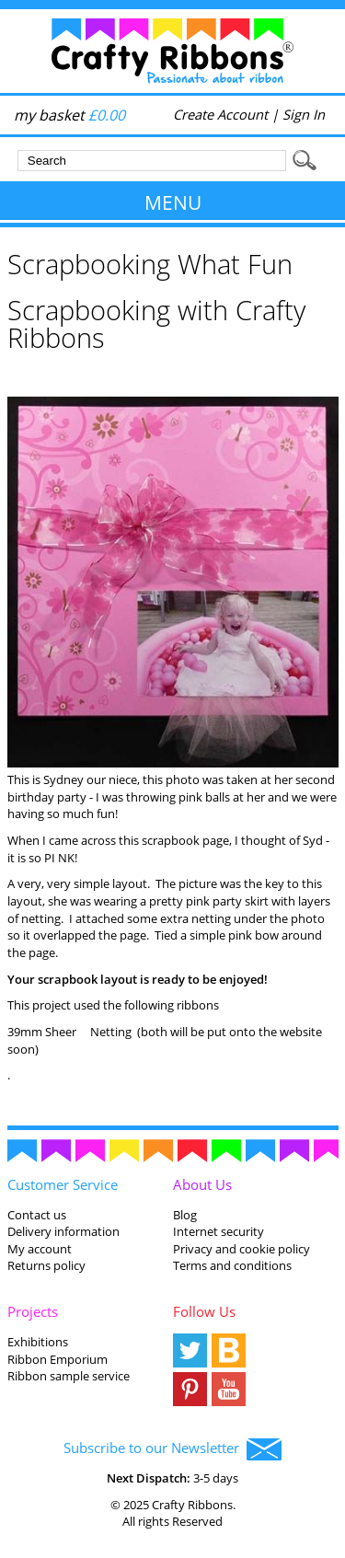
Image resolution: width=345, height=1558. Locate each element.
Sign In (303, 114)
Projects (32, 1311)
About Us (202, 1184)
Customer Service (62, 1184)
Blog (185, 1214)
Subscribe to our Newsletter (172, 1449)
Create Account (220, 114)
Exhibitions (37, 1341)
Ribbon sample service (68, 1376)
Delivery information (63, 1231)
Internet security (218, 1231)
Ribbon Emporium (57, 1359)
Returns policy (46, 1265)
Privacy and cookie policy (241, 1249)
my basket (69, 115)
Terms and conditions (232, 1265)
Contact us (36, 1214)
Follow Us (204, 1311)
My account (39, 1249)
